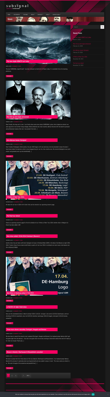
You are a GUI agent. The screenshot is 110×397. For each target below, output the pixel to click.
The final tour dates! (13, 216)
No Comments (14, 66)
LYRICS (47, 14)
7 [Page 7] (23, 375)
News (20, 66)
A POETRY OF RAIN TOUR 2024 (16, 307)
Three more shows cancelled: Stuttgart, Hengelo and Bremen (26, 329)
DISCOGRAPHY (17, 14)
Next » (28, 375)
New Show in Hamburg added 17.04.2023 (20, 293)
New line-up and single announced (18, 117)
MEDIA (32, 14)
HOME (9, 14)
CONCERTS (40, 14)
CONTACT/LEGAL (56, 14)
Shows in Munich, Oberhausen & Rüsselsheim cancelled (25, 352)
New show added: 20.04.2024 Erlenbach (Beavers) (23, 236)
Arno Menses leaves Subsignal (16, 140)
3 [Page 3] (15, 375)
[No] (108, 394)
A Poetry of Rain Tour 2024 (15, 197)
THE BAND (25, 14)
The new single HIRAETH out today (18, 61)
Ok (93, 394)
